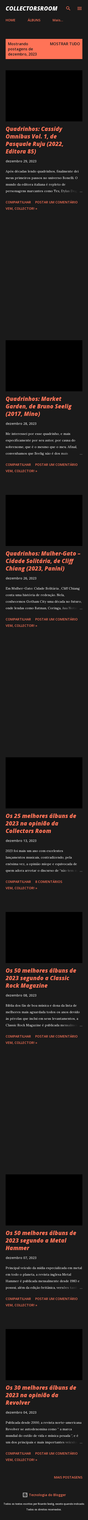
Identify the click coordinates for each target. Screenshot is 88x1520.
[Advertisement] (44, 276)
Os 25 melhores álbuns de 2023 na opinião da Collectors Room (41, 823)
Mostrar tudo (65, 43)
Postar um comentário (56, 202)
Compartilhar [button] (18, 202)
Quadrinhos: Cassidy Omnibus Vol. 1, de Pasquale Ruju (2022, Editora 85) (35, 140)
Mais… (58, 20)
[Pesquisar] (68, 8)
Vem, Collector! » (21, 208)
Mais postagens (68, 1477)
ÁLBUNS (34, 20)
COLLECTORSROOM (31, 8)
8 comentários (48, 881)
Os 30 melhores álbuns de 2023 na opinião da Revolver (41, 1395)
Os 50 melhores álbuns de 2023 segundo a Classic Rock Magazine (41, 978)
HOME (10, 20)
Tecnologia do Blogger (44, 1495)
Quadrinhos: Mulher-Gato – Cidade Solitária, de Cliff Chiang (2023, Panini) (43, 560)
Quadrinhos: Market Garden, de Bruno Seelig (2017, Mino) (39, 406)
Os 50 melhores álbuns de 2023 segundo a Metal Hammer (41, 1240)
